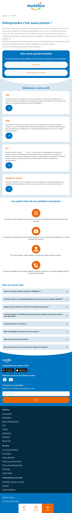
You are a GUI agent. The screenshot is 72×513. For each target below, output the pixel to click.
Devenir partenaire (8, 489)
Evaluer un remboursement (12, 461)
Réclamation (6, 433)
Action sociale (7, 473)
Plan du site (6, 441)
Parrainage (6, 469)
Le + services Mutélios (10, 450)
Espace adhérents (8, 457)
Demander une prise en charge (13, 482)
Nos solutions (7, 414)
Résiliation (6, 437)
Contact (5, 429)
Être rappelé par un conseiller (36, 73)
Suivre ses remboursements (12, 465)
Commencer (36, 65)
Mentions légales (8, 497)
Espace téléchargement (10, 421)
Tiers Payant (6, 454)
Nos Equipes (6, 418)
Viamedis (5, 486)
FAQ (3, 425)
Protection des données (10, 501)
